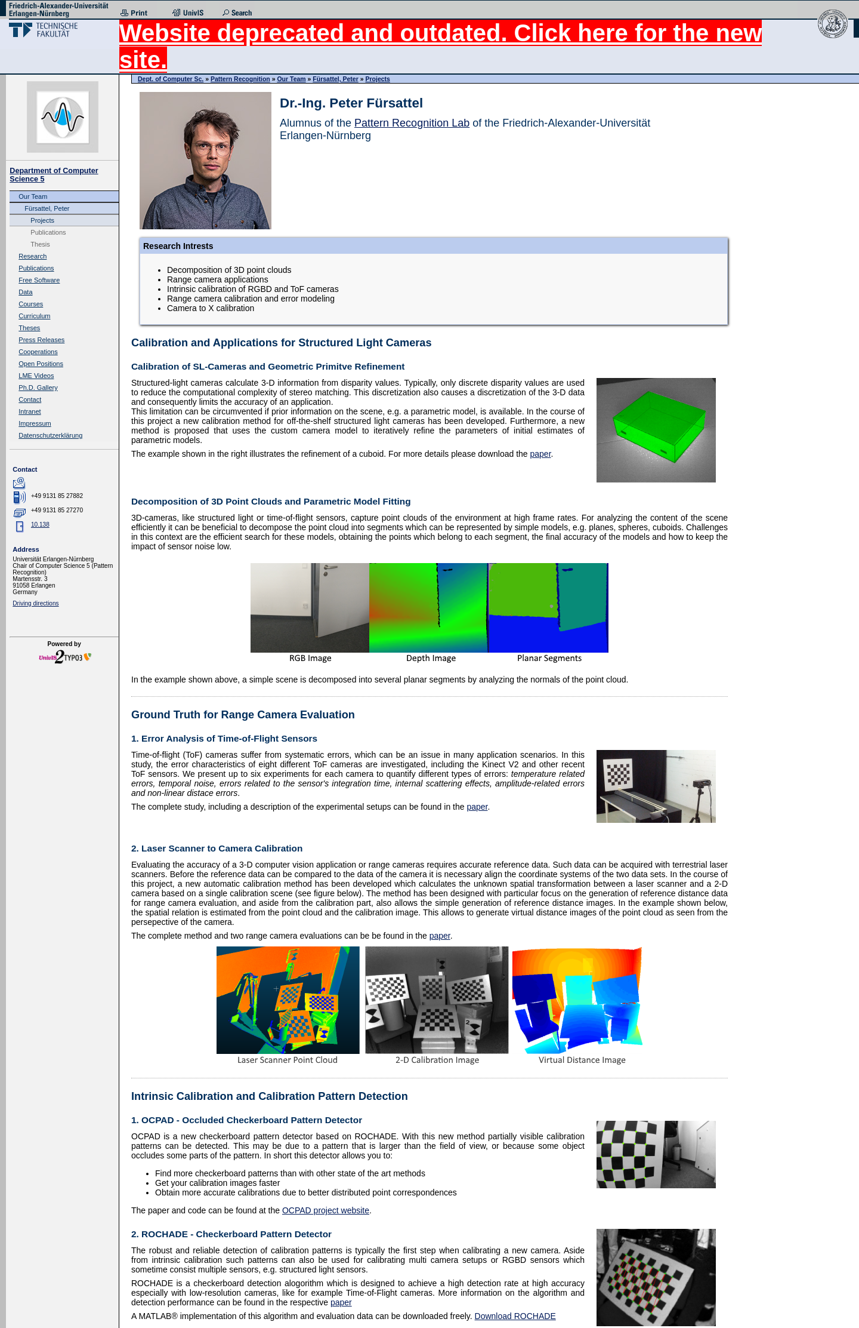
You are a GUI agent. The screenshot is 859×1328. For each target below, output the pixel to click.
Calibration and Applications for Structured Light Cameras (281, 343)
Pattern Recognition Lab (411, 123)
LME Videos (36, 375)
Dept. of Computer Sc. (170, 78)
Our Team (32, 196)
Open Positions (40, 363)
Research (32, 256)
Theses (29, 327)
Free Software (39, 280)
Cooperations (37, 351)
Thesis (40, 244)
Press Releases (41, 339)
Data (25, 292)
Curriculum (34, 315)
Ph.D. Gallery (37, 387)
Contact (29, 399)
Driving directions (35, 603)
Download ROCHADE (515, 1316)
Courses (30, 304)
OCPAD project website (325, 1210)
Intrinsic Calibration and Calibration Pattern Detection (269, 1096)
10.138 (40, 524)
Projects (42, 220)
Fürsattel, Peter (46, 208)
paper (540, 454)
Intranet (29, 411)
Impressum (34, 423)
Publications (48, 232)
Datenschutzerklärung (50, 435)
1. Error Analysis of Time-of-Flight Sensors (224, 738)
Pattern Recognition (240, 78)
